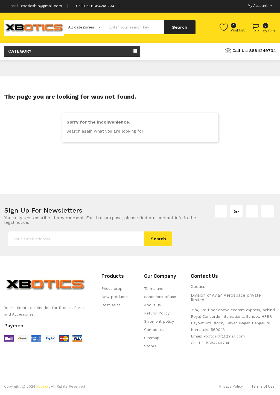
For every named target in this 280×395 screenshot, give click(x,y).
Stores (150, 346)
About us (152, 305)
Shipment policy (159, 321)
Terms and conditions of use (160, 292)
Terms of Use (263, 386)
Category (19, 51)
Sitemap (151, 338)
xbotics (42, 386)
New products (114, 296)
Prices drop (111, 288)
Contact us (154, 329)
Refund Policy (157, 313)
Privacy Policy (231, 386)
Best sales (111, 305)
